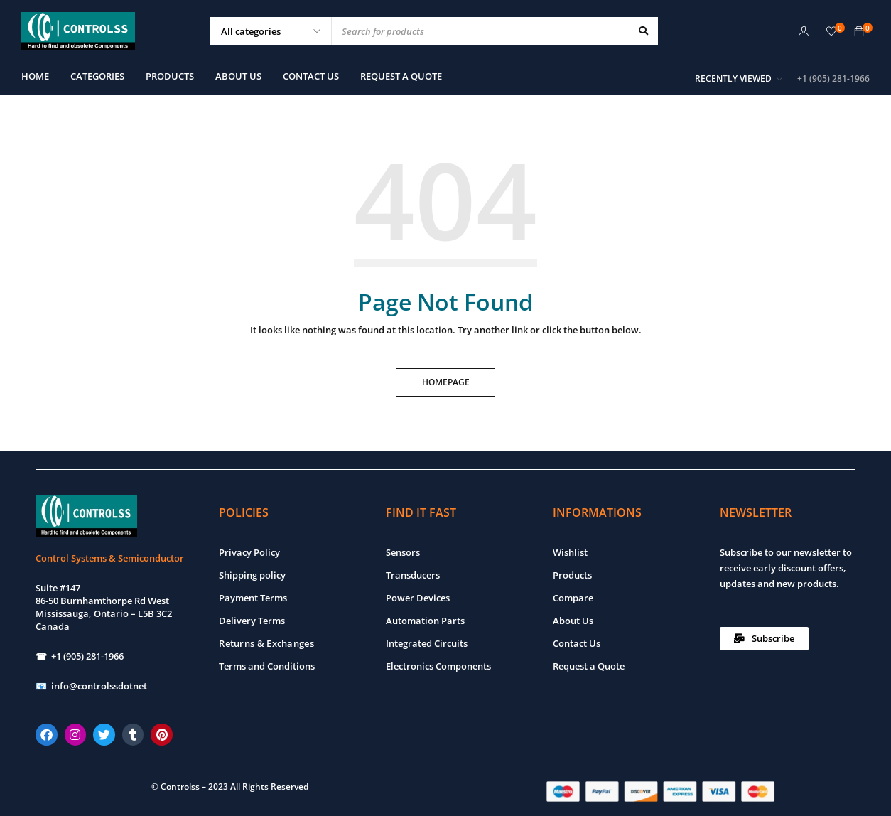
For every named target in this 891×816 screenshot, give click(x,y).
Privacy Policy (249, 552)
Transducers (413, 575)
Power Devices (418, 597)
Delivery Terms (252, 620)
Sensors (403, 552)
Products (572, 575)
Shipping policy (252, 575)
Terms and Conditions (267, 666)
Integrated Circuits (427, 643)
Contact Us (576, 643)
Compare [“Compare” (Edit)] (573, 597)
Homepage (446, 382)
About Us (573, 620)
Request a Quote (589, 666)
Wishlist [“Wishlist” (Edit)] (570, 552)
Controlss (180, 786)
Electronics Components (438, 666)
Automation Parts (425, 620)
